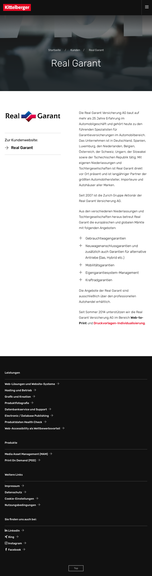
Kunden (75, 50)
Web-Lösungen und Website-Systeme (30, 384)
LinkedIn (12, 530)
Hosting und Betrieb (18, 390)
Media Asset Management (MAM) (26, 454)
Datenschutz (13, 492)
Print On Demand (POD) (20, 460)
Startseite (54, 50)
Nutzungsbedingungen (20, 505)
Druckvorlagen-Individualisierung (119, 323)
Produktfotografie (17, 403)
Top (76, 568)
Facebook (13, 549)
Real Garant (96, 50)
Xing (9, 537)
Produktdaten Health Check (23, 422)
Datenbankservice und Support (26, 409)
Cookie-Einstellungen (19, 498)
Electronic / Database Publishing (27, 415)
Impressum (12, 486)
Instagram (13, 543)
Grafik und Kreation (18, 396)
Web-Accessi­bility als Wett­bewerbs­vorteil (32, 428)
